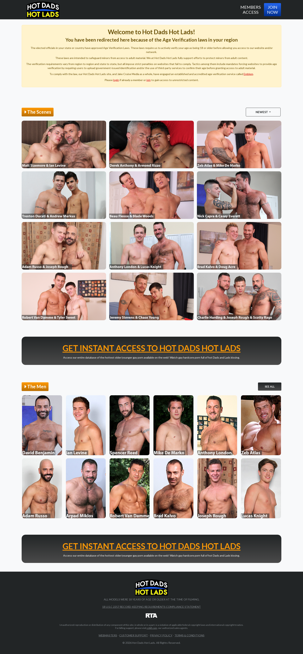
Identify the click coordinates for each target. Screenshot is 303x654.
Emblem (248, 74)
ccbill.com (152, 628)
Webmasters (108, 635)
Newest (262, 112)
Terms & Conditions (189, 635)
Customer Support (133, 635)
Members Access (250, 9)
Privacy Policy (161, 635)
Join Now (272, 9)
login (116, 80)
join (148, 80)
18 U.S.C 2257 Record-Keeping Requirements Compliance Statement (151, 606)
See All (270, 386)
